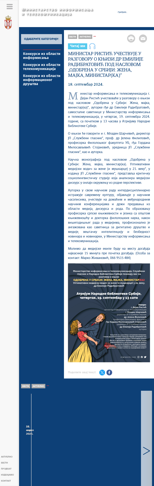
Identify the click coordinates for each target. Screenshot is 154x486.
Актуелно (6, 457)
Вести (4, 463)
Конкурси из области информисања (41, 56)
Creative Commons (72, 479)
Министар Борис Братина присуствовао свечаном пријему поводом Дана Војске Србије (129, 440)
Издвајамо (7, 475)
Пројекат (6, 469)
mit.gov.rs (106, 483)
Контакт (6, 481)
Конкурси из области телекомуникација (41, 67)
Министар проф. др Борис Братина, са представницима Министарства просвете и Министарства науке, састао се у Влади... (86, 446)
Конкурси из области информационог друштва (41, 80)
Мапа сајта (37, 480)
